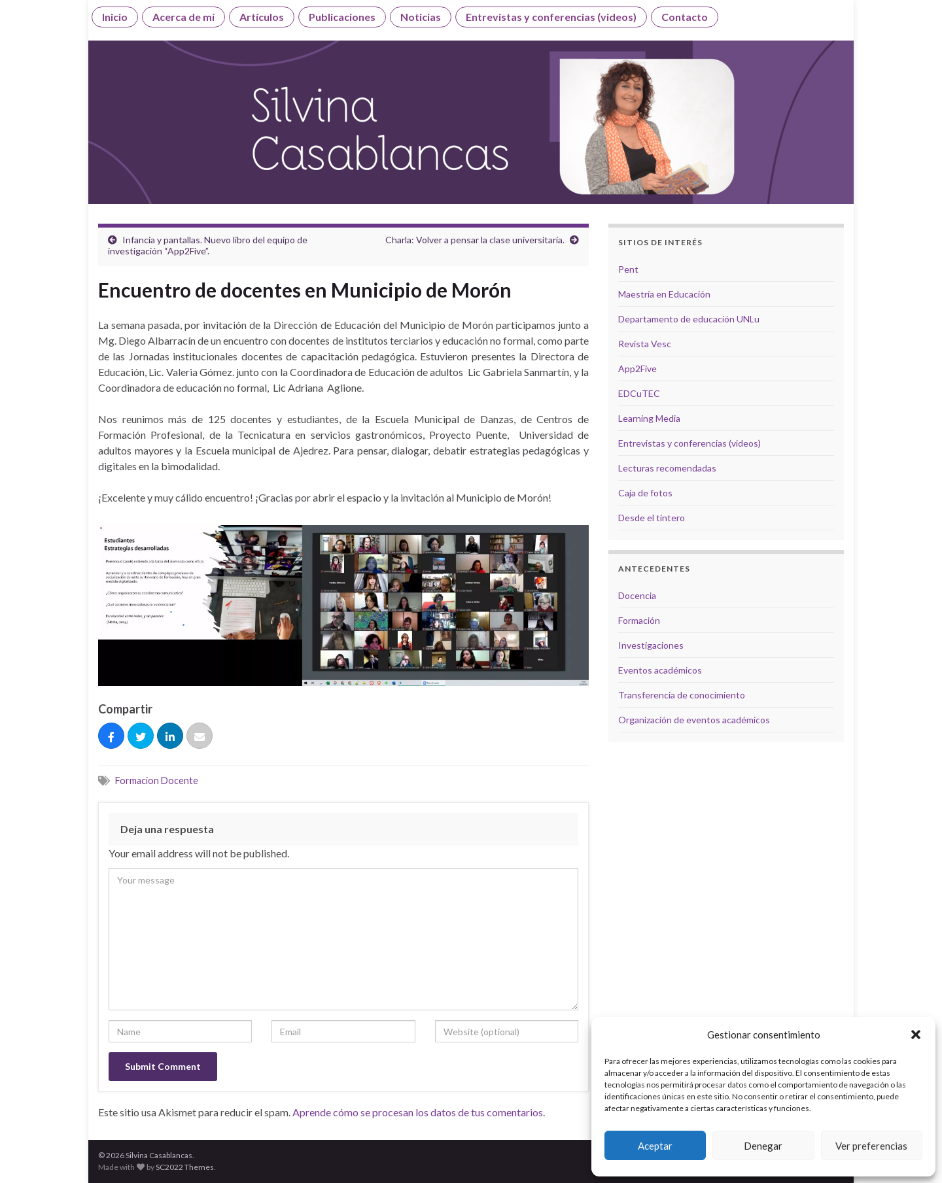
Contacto (684, 16)
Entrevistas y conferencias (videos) (551, 16)
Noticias (420, 16)
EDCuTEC (639, 393)
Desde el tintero (651, 517)
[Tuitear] (140, 736)
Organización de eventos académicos (694, 719)
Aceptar (655, 1146)
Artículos (261, 16)
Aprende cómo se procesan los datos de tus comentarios (417, 1112)
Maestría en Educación (664, 294)
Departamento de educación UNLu (688, 318)
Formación (639, 620)
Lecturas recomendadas (667, 467)
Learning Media (649, 418)
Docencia (637, 595)
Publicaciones (342, 16)
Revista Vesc (644, 343)
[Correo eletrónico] (199, 736)
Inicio (115, 16)
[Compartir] (111, 736)
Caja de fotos (645, 492)
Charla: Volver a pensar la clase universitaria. (475, 239)
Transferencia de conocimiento (681, 694)
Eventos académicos (660, 670)
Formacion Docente (156, 780)
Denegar (763, 1146)
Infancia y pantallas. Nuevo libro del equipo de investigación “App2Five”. (207, 245)
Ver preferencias (871, 1146)
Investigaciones (651, 645)
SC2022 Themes (185, 1167)
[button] (915, 1034)
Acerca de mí (183, 16)
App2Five (637, 368)
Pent (628, 269)
